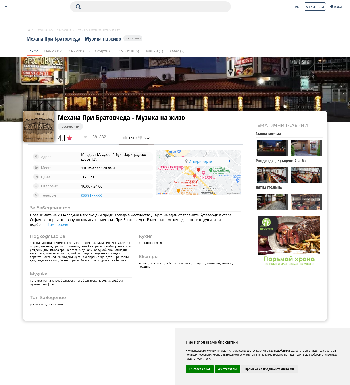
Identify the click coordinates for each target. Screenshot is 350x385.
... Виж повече (55, 224)
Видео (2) (176, 51)
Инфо (34, 51)
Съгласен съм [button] (199, 369)
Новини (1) (154, 51)
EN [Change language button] (297, 6)
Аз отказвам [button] (227, 369)
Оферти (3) (104, 51)
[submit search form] (78, 7)
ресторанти (133, 38)
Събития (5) (129, 51)
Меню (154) (54, 51)
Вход (336, 6)
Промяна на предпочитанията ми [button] (269, 369)
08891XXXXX (91, 195)
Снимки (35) (79, 51)
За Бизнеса (315, 6)
